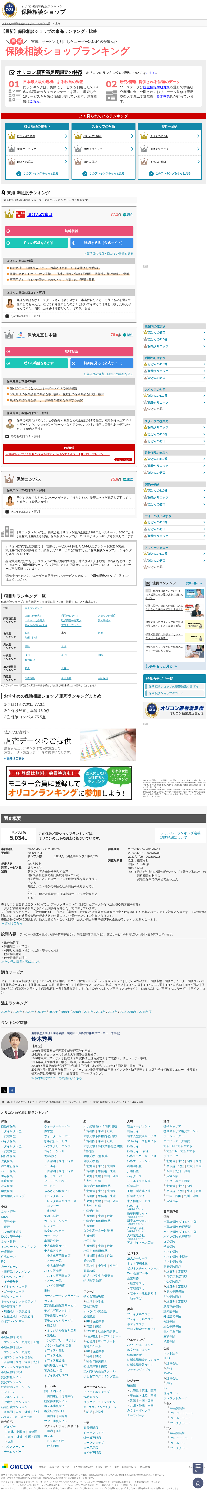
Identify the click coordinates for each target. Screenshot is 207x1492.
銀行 (7, 1226)
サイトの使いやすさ (36, 625)
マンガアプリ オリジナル (60, 1340)
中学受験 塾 (91, 1211)
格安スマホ (187, 1151)
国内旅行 (53, 1396)
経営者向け (137, 1283)
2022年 (29, 1011)
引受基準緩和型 (176, 1276)
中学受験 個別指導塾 (97, 1221)
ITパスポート (106, 1341)
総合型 (51, 1325)
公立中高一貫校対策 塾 (98, 1230)
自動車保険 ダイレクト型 (180, 1221)
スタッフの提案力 (35, 620)
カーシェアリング (56, 1221)
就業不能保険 (172, 1306)
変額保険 (169, 1336)
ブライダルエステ (139, 1314)
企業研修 (133, 1278)
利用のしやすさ (70, 615)
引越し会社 (51, 1216)
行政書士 (92, 1336)
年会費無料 (11, 1281)
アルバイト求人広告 (140, 1242)
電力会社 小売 (53, 1370)
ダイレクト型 (13, 1131)
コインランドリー (56, 1151)
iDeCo (168, 1373)
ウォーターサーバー (57, 1126)
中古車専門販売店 (58, 1255)
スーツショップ (93, 1442)
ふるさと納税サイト (57, 1191)
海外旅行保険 (10, 1166)
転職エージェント (139, 1161)
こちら (151, 73)
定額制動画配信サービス (60, 1305)
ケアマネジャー (111, 1336)
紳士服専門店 (92, 1437)
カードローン (10, 1266)
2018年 (77, 1011)
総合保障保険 (172, 1326)
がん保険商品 (172, 1296)
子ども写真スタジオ (57, 1310)
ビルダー (10, 1426)
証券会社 (10, 1221)
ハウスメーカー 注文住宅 (16, 1417)
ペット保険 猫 (173, 1261)
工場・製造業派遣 (139, 1191)
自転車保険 (8, 1156)
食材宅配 (50, 1156)
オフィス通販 (53, 1355)
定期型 (182, 1271)
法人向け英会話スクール (99, 1371)
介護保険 (169, 1321)
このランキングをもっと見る (37, 173)
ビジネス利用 (56, 1441)
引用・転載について (125, 1466)
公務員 (90, 1341)
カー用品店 (90, 1447)
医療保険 (30, 678)
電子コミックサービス (58, 1320)
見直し (65, 668)
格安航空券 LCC (54, 1411)
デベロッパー (13, 1451)
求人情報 (145, 1466)
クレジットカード (12, 1276)
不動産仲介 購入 (11, 1347)
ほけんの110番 (155, 339)
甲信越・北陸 (107, 1171)
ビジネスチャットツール (143, 1268)
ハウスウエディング (140, 1345)
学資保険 (7, 1191)
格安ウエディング (139, 1350)
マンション (11, 1342)
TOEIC (90, 1331)
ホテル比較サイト (56, 1406)
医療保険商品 (172, 1266)
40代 (63, 655)
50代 (100, 655)
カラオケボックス (139, 1410)
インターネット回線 (177, 1181)
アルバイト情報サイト (141, 1141)
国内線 (51, 1416)
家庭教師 (89, 1270)
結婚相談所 (134, 1355)
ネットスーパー (54, 1176)
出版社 (51, 1335)
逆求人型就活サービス (141, 1136)
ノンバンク (23, 1271)
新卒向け (136, 1298)
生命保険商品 (172, 1281)
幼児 (89, 1301)
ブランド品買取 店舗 (57, 1345)
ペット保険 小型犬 (176, 1256)
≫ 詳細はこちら (11, 923)
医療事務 (99, 1321)
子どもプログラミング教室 (101, 1376)
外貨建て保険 (172, 1316)
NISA (4, 1216)
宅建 (89, 1326)
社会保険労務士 (108, 1331)
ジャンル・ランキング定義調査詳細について (180, 835)
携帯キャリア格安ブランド (181, 1131)
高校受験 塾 (91, 1161)
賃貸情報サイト (11, 1377)
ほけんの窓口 (39, 214)
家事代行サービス (56, 1141)
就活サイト (134, 1131)
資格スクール (92, 1346)
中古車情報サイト (56, 1245)
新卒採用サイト (137, 1215)
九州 (36, 1362)
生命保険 (66, 678)
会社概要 (41, 1466)
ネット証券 (8, 1211)
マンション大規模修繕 (15, 1367)
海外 (59, 1431)
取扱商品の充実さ (37, 126)
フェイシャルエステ (140, 1319)
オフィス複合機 (54, 1360)
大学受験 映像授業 (95, 1156)
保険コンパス (28, 479)
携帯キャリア (172, 1126)
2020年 (53, 1011)
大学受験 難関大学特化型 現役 (103, 1146)
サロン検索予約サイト (141, 1329)
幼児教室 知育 (92, 1280)
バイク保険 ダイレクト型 (180, 1231)
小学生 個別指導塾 (95, 1251)
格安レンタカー (54, 1230)
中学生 (102, 1265)
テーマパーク (136, 1415)
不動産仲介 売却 (11, 1337)
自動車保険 (8, 1126)
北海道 (90, 1166)
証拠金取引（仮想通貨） (20, 1316)
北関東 (21, 1431)
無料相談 (71, 231)
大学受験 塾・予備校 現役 (100, 1126)
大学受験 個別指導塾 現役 (100, 1136)
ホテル (48, 1436)
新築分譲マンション (14, 1407)
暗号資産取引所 (11, 1306)
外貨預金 (7, 1251)
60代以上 (30, 659)
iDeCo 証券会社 (11, 1236)
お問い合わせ (103, 1466)
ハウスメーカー (14, 1446)
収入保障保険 (175, 1291)
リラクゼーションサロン (99, 1402)
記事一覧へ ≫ (194, 583)
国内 (50, 1431)
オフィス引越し (54, 1350)
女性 (63, 646)
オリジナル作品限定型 (61, 1330)
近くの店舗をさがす (39, 243)
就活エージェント (139, 1126)
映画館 (131, 1385)
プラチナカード (180, 1423)
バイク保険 (8, 1141)
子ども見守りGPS (56, 1375)
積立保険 (169, 1341)
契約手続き (169, 126)
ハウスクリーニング (57, 1146)
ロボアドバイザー (12, 1321)
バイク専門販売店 (58, 1275)
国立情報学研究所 (156, 87)
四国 (169, 1171)
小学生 (114, 1265)
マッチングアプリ (139, 1369)
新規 (27, 668)
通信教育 (89, 1260)
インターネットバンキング (18, 1246)
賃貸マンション (11, 1382)
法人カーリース (137, 1258)
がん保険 (103, 678)
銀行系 (8, 1271)
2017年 (89, 1011)
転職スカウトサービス (141, 1156)
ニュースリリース (59, 1466)
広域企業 (172, 1176)
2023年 (17, 1011)
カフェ (48, 1300)
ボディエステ (136, 1324)
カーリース (51, 1235)
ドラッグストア (93, 1432)
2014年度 (145, 1011)
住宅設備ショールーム (15, 1387)
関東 (27, 632)
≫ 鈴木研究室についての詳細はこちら (56, 1078)
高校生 (90, 1265)
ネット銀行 (8, 1241)
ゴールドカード (14, 1291)
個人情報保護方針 (83, 1466)
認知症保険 (171, 1311)
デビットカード (11, 1296)
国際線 (63, 1416)
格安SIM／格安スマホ (178, 1146)
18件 (128, 214)
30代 (27, 655)
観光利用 (53, 1446)
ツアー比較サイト (56, 1421)
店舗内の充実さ (33, 615)
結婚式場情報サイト (140, 1364)
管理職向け (137, 1288)
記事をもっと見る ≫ (161, 666)
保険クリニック (155, 346)
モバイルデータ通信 (177, 1141)
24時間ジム (90, 1397)
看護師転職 (134, 1166)
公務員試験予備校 (95, 1366)
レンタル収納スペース (61, 1201)
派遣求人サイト (137, 1196)
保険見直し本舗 (42, 335)
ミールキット (53, 1166)
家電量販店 (90, 1427)
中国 (199, 1166)
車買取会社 (51, 1240)
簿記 (98, 1326)
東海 (19, 1362)
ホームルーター (174, 1136)
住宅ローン (8, 1256)
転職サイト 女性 (137, 1151)
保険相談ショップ (12, 1196)
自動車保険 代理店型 (177, 1226)
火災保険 (7, 1161)
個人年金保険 (172, 1331)
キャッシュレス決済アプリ (18, 1301)
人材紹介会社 (136, 1229)
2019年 (65, 1011)
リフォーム (8, 1392)
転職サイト (134, 1146)
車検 (47, 1290)
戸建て (26, 1342)
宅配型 (51, 1211)
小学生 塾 (89, 1240)
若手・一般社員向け (143, 1293)
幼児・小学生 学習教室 (98, 1275)
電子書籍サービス (56, 1315)
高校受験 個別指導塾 (97, 1186)
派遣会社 (133, 1186)
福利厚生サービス (56, 1365)
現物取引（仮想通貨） (18, 1311)
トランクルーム (54, 1196)
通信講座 (89, 1316)
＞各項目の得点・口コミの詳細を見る (108, 253)
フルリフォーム (14, 1397)
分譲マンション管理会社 (17, 1357)
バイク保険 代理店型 (177, 1236)
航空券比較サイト (56, 1401)
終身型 (170, 1271)
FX (3, 1261)
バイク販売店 (53, 1270)
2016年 (101, 1011)
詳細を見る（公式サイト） (104, 243)
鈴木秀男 (163, 96)
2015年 (112, 1011)
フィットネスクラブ (96, 1392)
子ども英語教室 (93, 1296)
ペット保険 (8, 1171)
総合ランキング (33, 608)
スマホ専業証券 (11, 1231)
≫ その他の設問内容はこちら (20, 961)
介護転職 (133, 1171)
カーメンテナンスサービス (61, 1295)
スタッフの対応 (103, 126)
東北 (11, 1431)
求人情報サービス (139, 1201)
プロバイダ (171, 1156)
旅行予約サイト (54, 1391)
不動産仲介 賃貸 (11, 1372)
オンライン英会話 (95, 1311)
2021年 (41, 1011)
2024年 (5, 1011)
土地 (36, 1342)
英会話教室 (90, 1306)
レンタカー (51, 1226)
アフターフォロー (71, 625)
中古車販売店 (53, 1251)
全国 (150, 1405)
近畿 (100, 632)
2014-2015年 (128, 1011)
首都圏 (8, 1362)
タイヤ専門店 (92, 1452)
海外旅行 (67, 1396)
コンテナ (53, 1206)
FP (88, 1321)
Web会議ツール (137, 1273)
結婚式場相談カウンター (143, 1359)
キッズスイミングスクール (99, 1407)
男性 (27, 646)
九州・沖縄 (31, 637)
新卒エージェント (139, 1222)
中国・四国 (32, 1436)
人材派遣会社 (136, 1237)
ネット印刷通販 (137, 1263)
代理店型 (10, 1136)
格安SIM (172, 1151)
